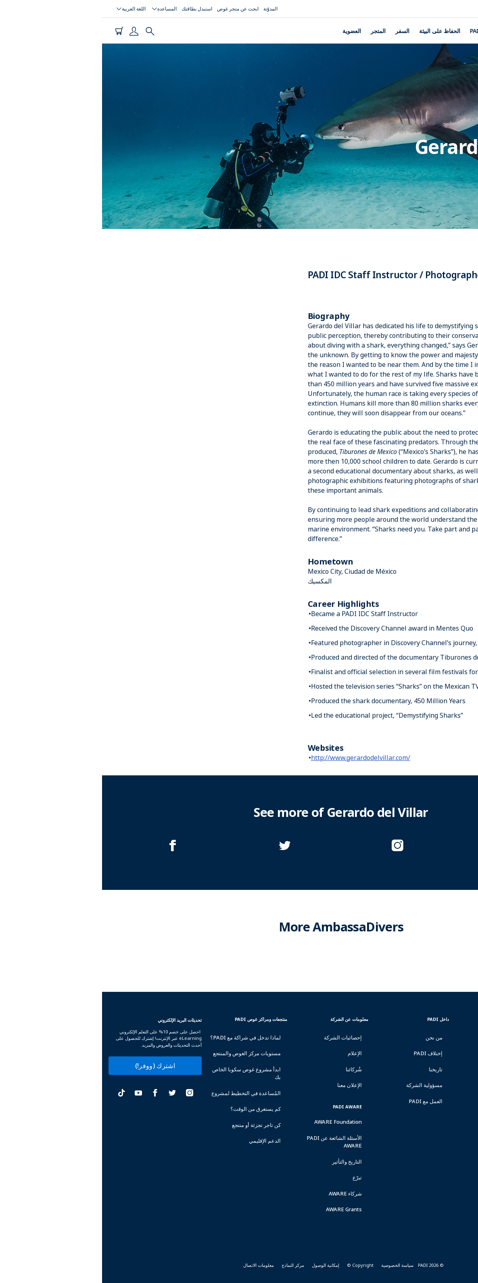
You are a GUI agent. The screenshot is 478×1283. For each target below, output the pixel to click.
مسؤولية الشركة (322, 1085)
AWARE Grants (242, 1209)
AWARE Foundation (236, 1121)
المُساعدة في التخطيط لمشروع (144, 1093)
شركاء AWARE (243, 1193)
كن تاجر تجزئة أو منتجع (154, 1125)
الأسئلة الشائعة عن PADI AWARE (232, 1142)
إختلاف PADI (325, 1053)
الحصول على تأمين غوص (425, 1076)
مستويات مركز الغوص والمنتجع (145, 1053)
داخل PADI (336, 1019)
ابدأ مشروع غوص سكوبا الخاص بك (144, 1073)
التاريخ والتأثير (245, 1161)
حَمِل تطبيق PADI (435, 1141)
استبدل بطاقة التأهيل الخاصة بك (431, 1053)
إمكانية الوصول (223, 1265)
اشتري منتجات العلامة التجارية (430, 1118)
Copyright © (258, 1265)
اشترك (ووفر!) (53, 1065)
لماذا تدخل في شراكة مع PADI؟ (143, 1037)
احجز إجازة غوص (436, 1095)
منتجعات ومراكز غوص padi (159, 1019)
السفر (300, 31)
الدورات (414, 31)
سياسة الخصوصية (295, 1265)
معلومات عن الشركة (247, 1019)
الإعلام (253, 1053)
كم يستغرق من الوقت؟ (153, 1108)
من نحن (332, 1037)
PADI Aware (245, 1107)
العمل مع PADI (323, 1101)
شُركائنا (252, 1069)
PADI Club (381, 31)
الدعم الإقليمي (163, 1140)
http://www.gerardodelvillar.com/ (258, 757)
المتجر (276, 31)
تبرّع (255, 1177)
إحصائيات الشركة (241, 1037)
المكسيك (462, 179)
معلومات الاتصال (156, 1265)
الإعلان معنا (247, 1085)
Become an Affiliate (426, 1160)
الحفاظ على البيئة (337, 31)
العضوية (249, 31)
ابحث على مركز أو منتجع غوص (426, 1024)
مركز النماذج (191, 1265)
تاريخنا (333, 1069)
